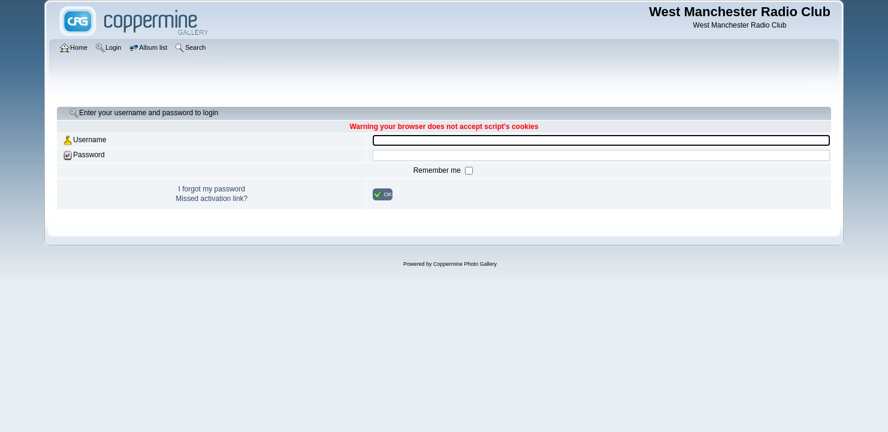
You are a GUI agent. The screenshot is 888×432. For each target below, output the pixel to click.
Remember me (438, 170)
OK (382, 194)
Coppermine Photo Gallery (465, 264)
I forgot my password (212, 189)
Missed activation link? (211, 198)
